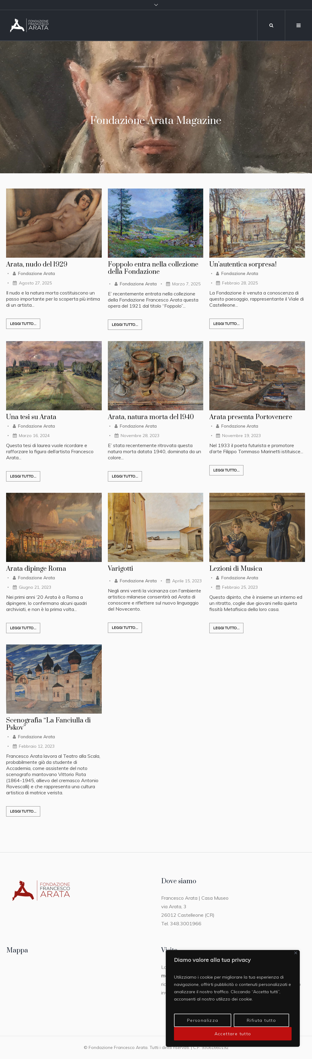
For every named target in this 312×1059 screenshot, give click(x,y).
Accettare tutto (232, 1033)
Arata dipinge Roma (36, 569)
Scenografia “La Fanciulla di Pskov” (48, 724)
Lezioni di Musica (235, 569)
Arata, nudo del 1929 (36, 264)
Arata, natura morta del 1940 (151, 417)
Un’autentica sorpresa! (243, 264)
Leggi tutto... (23, 323)
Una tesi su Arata (31, 417)
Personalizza (202, 1020)
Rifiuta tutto (261, 1020)
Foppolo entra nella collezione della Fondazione (153, 268)
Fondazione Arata (36, 273)
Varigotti (120, 569)
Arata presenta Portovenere (250, 417)
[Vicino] (295, 952)
